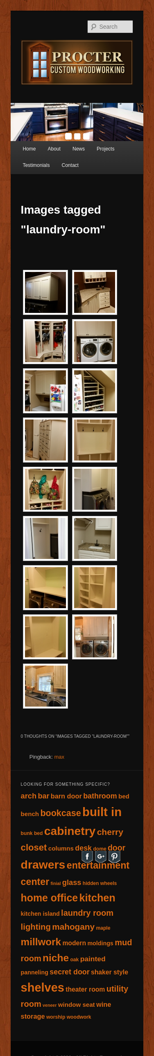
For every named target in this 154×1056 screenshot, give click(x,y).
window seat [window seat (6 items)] (76, 1004)
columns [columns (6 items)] (61, 848)
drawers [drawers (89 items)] (43, 864)
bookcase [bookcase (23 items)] (60, 813)
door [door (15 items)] (116, 848)
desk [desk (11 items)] (83, 848)
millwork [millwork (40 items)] (41, 941)
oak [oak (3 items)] (74, 959)
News (78, 149)
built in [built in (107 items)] (102, 812)
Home (29, 149)
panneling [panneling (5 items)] (34, 972)
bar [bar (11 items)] (44, 796)
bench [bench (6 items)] (30, 813)
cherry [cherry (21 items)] (110, 832)
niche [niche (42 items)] (56, 957)
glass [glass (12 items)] (72, 882)
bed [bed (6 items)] (123, 796)
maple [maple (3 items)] (103, 928)
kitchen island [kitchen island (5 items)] (40, 913)
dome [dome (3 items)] (99, 849)
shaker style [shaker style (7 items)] (109, 972)
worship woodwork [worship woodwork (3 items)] (68, 1017)
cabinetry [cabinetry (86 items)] (70, 830)
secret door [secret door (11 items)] (69, 972)
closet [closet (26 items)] (34, 847)
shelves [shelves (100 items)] (42, 987)
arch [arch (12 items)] (29, 795)
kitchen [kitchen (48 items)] (97, 897)
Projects (105, 149)
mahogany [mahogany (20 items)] (73, 926)
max (59, 757)
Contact (70, 165)
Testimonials (36, 165)
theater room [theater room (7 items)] (85, 989)
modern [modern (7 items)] (74, 943)
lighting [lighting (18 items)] (36, 926)
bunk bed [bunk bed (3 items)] (32, 833)
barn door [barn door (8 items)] (66, 796)
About (54, 149)
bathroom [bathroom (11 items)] (100, 796)
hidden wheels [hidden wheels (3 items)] (100, 883)
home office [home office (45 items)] (49, 897)
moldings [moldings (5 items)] (100, 943)
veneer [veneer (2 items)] (50, 1005)
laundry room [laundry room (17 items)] (87, 912)
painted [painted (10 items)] (93, 959)
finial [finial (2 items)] (56, 883)
